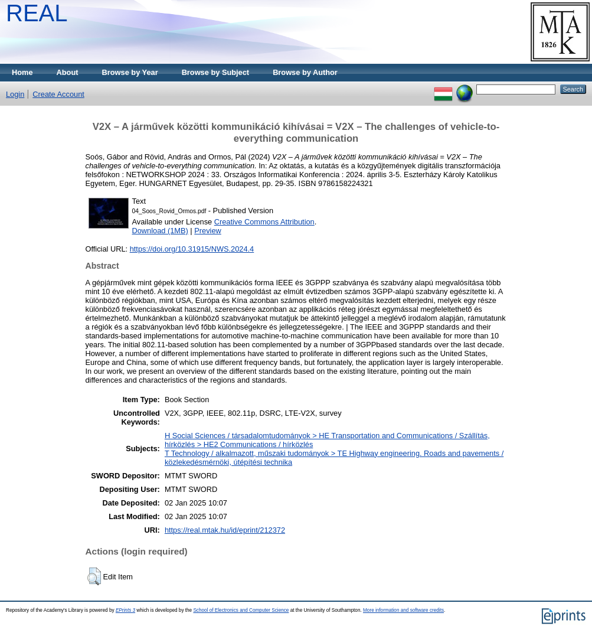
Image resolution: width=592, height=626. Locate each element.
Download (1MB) (160, 230)
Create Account (58, 94)
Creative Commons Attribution (264, 221)
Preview (207, 230)
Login (15, 94)
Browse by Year (130, 72)
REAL (37, 13)
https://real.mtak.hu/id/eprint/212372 (225, 530)
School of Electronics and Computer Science (241, 610)
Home (22, 72)
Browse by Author (305, 72)
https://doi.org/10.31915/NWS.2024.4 (192, 248)
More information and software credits (403, 610)
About (68, 72)
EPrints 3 (125, 610)
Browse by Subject (216, 72)
